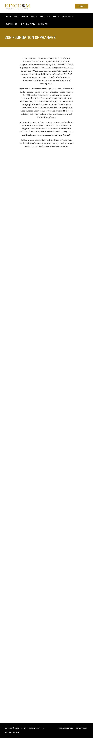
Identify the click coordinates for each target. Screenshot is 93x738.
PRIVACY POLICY (81, 728)
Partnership (11, 24)
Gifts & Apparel (28, 24)
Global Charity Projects (25, 16)
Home (8, 16)
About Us (44, 16)
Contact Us (43, 24)
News (55, 16)
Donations (67, 16)
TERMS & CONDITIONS (65, 728)
